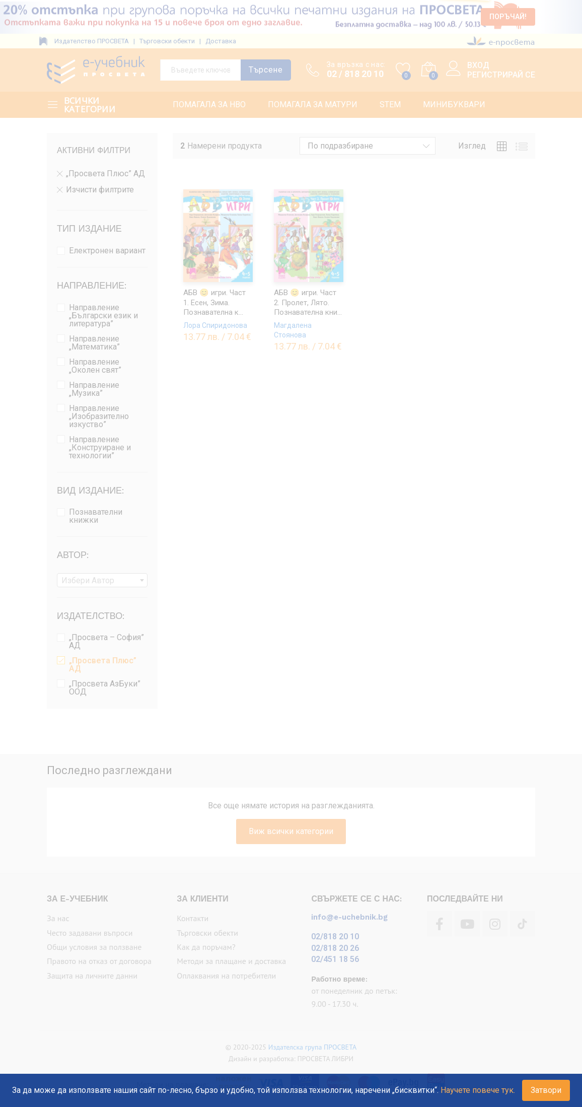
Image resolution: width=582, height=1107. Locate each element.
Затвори (546, 1090)
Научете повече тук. (478, 1090)
